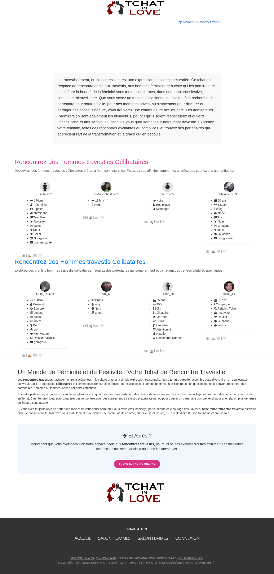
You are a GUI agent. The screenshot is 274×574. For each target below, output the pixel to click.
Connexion (187, 538)
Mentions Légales (82, 558)
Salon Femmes (153, 538)
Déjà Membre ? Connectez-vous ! (198, 22)
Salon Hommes (114, 538)
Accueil (82, 538)
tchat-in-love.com (190, 558)
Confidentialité (106, 558)
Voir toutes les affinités (137, 464)
